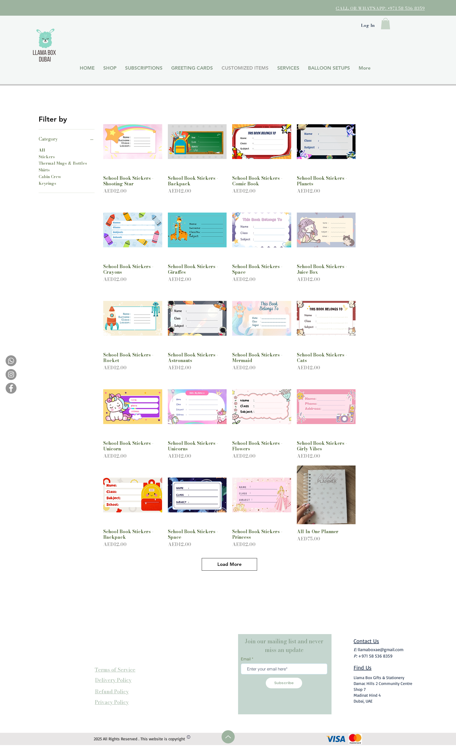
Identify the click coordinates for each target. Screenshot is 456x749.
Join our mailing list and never (284, 641)
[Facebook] (11, 388)
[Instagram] (11, 374)
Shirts (44, 170)
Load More (229, 564)
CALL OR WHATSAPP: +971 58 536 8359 (380, 8)
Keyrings (47, 183)
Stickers (47, 157)
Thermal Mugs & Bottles (63, 163)
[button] (385, 23)
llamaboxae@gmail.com (380, 649)
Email (246, 659)
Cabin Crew (50, 177)
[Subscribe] (284, 683)
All (42, 150)
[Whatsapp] (11, 360)
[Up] (228, 736)
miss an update (284, 650)
